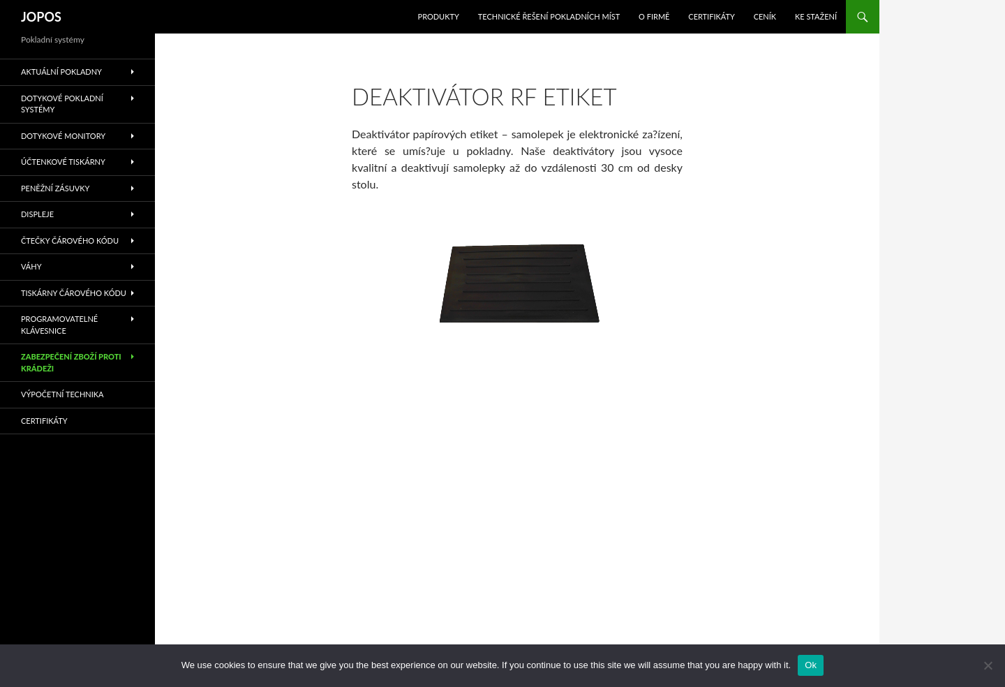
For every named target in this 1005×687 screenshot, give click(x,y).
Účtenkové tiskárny (63, 161)
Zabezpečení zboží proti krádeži (71, 362)
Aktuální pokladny (61, 71)
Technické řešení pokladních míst (549, 16)
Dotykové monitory (63, 135)
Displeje (37, 214)
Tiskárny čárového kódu (73, 292)
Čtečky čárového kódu (70, 240)
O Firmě (654, 16)
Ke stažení (816, 16)
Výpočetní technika (62, 394)
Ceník (765, 16)
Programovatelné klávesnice (59, 324)
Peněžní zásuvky (55, 188)
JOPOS (41, 16)
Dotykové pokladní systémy (62, 104)
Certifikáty (711, 16)
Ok (811, 665)
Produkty (438, 16)
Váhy (31, 266)
